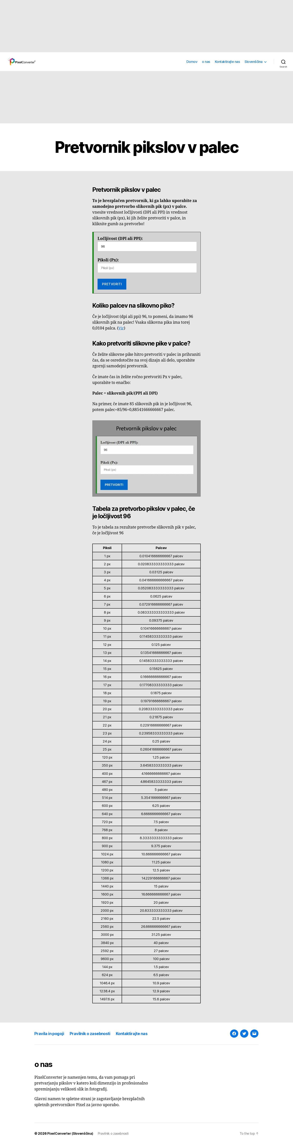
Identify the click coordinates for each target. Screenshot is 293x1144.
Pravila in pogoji (50, 1033)
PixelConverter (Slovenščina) (71, 1133)
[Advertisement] (112, 26)
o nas (206, 62)
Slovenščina (254, 62)
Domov (192, 62)
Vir (121, 328)
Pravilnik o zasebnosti (95, 1033)
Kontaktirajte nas (227, 62)
